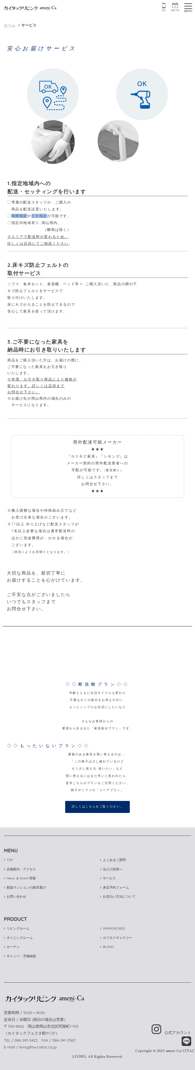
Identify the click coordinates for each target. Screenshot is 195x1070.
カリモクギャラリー (116, 938)
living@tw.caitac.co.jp (38, 1047)
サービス (108, 878)
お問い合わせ (15, 896)
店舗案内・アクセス (20, 869)
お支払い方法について (118, 896)
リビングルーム (16, 928)
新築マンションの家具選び (25, 887)
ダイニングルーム (18, 938)
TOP (8, 860)
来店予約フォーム (114, 887)
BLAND (106, 947)
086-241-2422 (26, 1040)
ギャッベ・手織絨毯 (20, 956)
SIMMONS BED (112, 928)
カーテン (12, 947)
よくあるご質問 (113, 860)
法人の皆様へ (111, 869)
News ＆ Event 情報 (20, 878)
